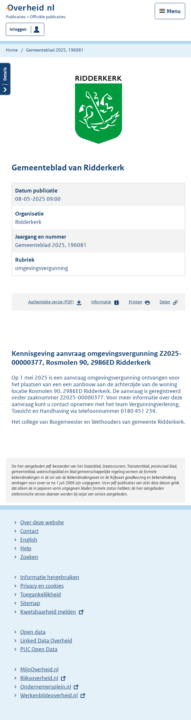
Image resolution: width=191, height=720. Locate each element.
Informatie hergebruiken (49, 577)
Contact (29, 531)
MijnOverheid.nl (39, 669)
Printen (139, 302)
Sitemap (30, 603)
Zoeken (29, 556)
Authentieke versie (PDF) (55, 303)
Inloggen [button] (18, 29)
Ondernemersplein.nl (45, 686)
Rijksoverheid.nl (39, 678)
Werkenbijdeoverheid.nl (49, 695)
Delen (169, 302)
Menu (174, 11)
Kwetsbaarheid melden (48, 611)
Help (25, 548)
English (28, 539)
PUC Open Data (38, 649)
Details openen (5, 79)
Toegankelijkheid (40, 594)
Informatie (105, 302)
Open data (33, 631)
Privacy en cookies (42, 585)
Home (12, 50)
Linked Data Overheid (46, 640)
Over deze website (42, 522)
